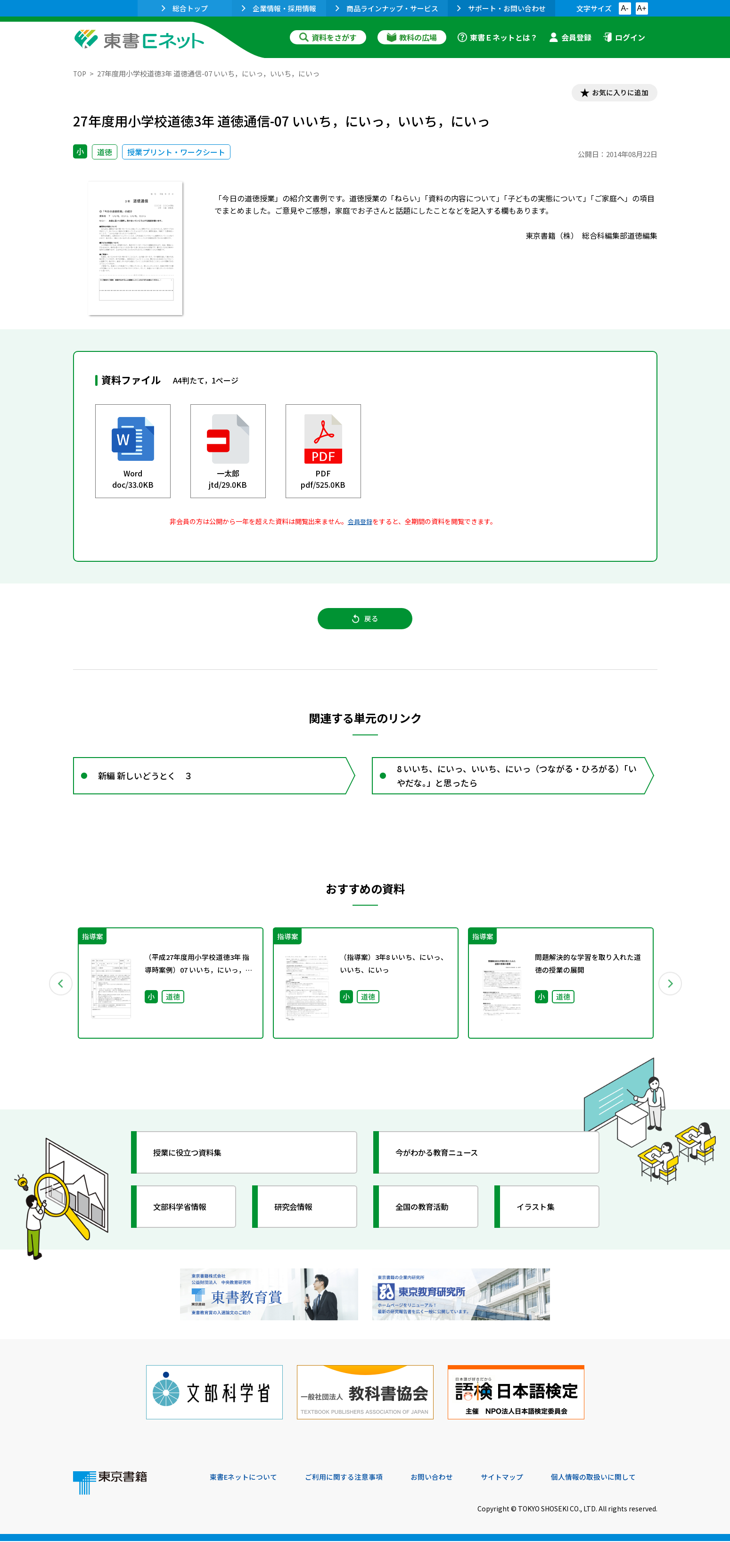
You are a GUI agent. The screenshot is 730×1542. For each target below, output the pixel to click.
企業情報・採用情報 (279, 8)
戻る (365, 623)
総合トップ (185, 8)
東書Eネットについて (246, 1478)
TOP (80, 73)
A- (625, 8)
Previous (59, 992)
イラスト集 (540, 1215)
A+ (641, 8)
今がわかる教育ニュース (444, 1161)
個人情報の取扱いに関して (612, 1478)
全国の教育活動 (427, 1215)
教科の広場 (412, 37)
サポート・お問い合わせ (501, 8)
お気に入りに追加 (616, 93)
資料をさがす (328, 37)
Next (671, 992)
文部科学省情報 (185, 1215)
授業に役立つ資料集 (194, 1161)
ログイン (624, 37)
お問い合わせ (443, 1478)
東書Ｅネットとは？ (498, 37)
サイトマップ (516, 1478)
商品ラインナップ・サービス (387, 8)
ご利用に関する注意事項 (351, 1478)
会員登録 (570, 37)
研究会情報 (298, 1215)
